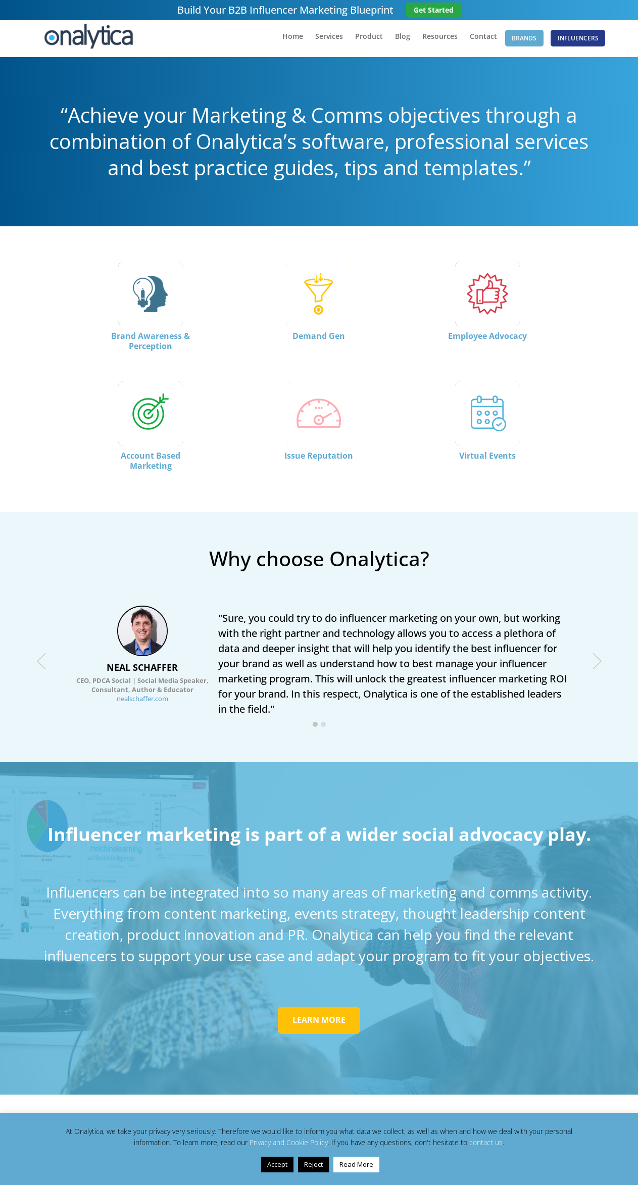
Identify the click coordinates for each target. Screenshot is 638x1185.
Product (357, 41)
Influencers (577, 40)
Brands (518, 40)
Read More (356, 1164)
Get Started (434, 10)
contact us (486, 1142)
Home (281, 41)
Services (317, 41)
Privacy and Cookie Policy (289, 1142)
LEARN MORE (319, 1025)
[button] (315, 729)
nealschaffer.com (142, 703)
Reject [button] (313, 1164)
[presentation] (41, 665)
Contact (471, 41)
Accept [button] (277, 1164)
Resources (428, 41)
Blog (391, 41)
